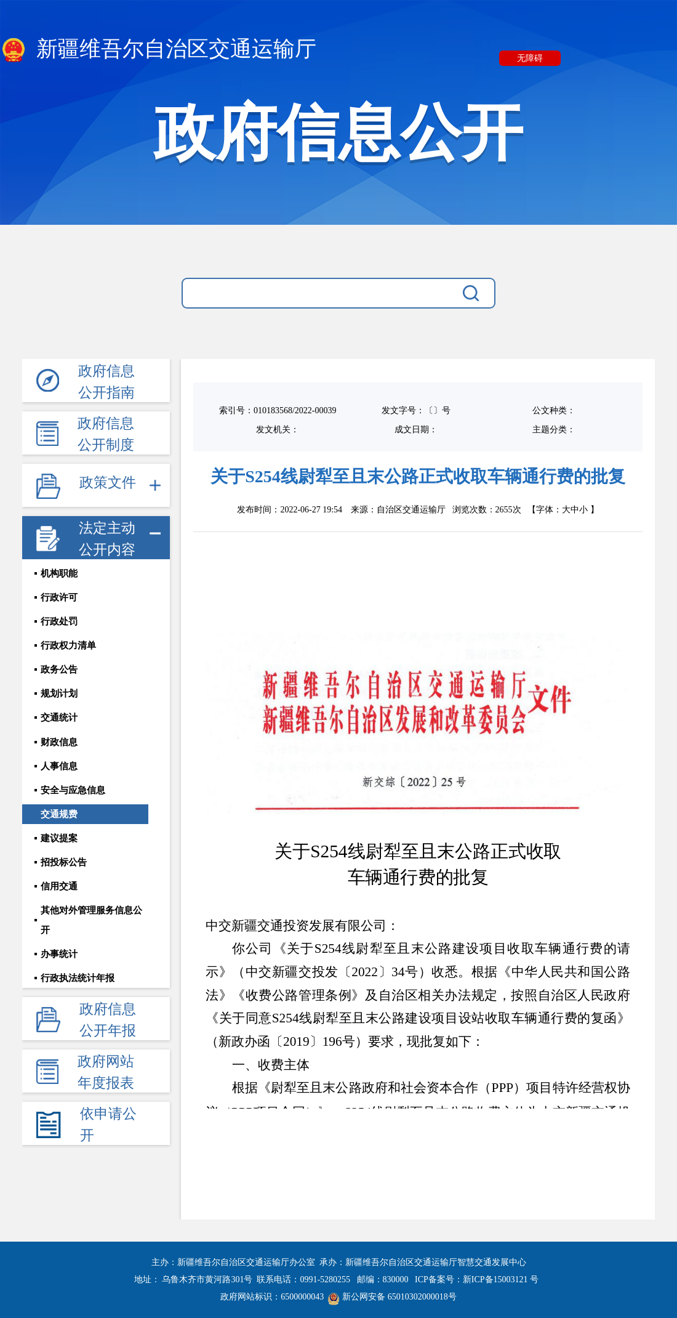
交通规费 (59, 834)
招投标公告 (64, 886)
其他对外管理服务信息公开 (96, 937)
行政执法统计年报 (77, 989)
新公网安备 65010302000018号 (392, 1296)
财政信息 (59, 756)
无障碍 (530, 58)
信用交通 (59, 911)
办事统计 (59, 963)
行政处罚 (59, 627)
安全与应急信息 (73, 808)
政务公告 (59, 679)
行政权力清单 (68, 653)
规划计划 (59, 705)
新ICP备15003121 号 (501, 1279)
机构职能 (59, 575)
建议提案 (59, 860)
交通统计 (59, 730)
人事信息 (59, 782)
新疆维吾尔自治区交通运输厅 (158, 49)
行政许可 (59, 601)
